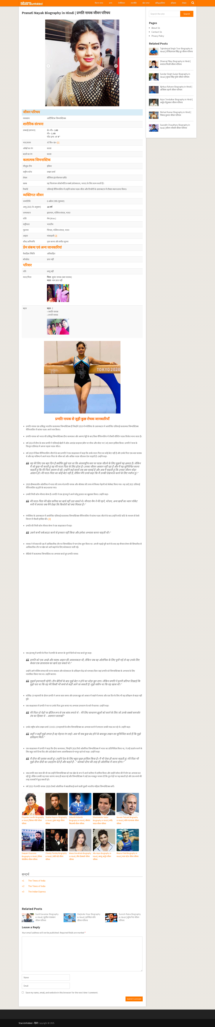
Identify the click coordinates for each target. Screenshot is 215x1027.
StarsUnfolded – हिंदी (28, 1023)
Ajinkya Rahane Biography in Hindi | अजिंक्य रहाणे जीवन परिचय (176, 88)
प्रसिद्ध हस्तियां (160, 3)
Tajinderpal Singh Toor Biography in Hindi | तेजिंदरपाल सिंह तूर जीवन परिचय (176, 50)
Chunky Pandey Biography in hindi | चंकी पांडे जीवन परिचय (56, 856)
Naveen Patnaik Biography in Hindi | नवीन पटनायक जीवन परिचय (128, 820)
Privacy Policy (157, 35)
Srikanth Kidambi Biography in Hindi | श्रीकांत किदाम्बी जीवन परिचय (79, 820)
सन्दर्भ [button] (25, 874)
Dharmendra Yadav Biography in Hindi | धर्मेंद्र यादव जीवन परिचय (102, 820)
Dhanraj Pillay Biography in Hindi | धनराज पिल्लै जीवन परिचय (175, 63)
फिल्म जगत (99, 3)
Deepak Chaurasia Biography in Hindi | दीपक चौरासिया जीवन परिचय (32, 856)
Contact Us (156, 31)
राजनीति (133, 3)
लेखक (184, 3)
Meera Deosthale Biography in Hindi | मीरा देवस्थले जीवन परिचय (80, 856)
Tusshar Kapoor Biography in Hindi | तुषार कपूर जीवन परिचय (56, 820)
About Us (155, 28)
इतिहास (173, 3)
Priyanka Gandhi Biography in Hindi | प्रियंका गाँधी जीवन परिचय (33, 820)
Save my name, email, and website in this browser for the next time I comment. (62, 992)
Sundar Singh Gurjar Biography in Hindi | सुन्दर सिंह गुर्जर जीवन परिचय (175, 75)
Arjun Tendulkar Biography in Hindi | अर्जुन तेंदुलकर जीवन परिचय (176, 101)
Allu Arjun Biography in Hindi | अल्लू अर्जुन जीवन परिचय (102, 856)
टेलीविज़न (121, 3)
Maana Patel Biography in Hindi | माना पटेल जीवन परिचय (128, 855)
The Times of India (36, 880)
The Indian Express (37, 891)
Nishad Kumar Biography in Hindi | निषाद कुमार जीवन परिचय (175, 114)
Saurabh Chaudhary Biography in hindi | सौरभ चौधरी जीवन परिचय (175, 126)
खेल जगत (145, 3)
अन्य (110, 3)
